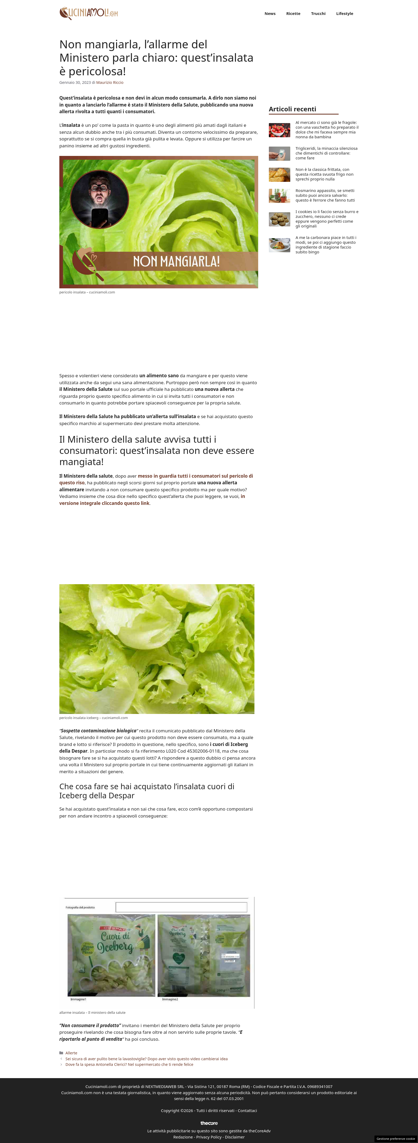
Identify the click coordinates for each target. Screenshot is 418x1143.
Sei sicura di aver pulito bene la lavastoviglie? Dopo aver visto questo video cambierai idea (146, 1058)
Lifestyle (344, 13)
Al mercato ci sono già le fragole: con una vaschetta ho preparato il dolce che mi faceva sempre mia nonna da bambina (327, 129)
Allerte (71, 1052)
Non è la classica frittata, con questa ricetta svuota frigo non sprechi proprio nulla (325, 174)
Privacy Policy (209, 1137)
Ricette (293, 13)
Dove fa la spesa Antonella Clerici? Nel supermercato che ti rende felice (129, 1064)
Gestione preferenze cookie (396, 1139)
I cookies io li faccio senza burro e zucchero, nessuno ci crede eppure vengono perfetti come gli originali (327, 219)
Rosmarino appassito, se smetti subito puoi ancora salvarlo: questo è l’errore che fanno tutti (325, 195)
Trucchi (318, 13)
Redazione (183, 1137)
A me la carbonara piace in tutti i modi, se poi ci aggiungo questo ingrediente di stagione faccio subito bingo (326, 244)
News (270, 13)
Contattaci (247, 1110)
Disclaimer (235, 1137)
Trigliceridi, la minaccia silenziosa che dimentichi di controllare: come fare (327, 153)
